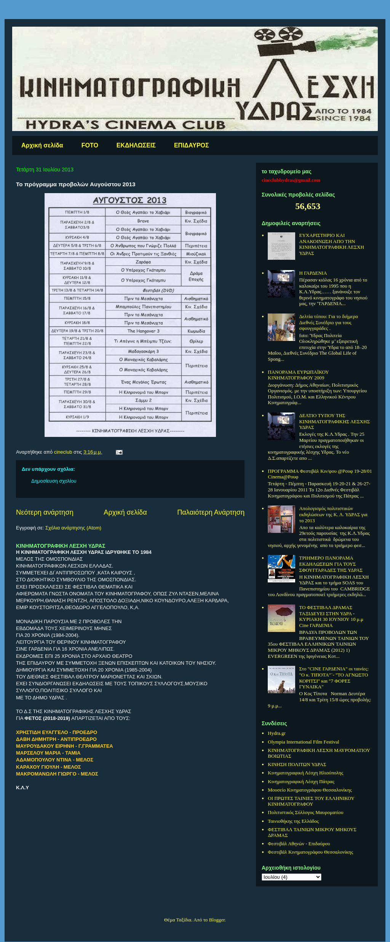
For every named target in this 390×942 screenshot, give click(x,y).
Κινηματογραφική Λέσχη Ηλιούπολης (305, 773)
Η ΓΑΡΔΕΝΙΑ (313, 273)
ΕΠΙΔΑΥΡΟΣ (191, 145)
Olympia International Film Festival (303, 742)
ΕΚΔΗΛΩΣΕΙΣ (136, 145)
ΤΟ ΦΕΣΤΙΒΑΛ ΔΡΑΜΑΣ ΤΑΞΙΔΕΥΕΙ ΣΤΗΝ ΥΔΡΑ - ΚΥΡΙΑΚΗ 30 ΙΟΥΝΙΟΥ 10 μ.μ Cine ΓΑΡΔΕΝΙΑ (331, 616)
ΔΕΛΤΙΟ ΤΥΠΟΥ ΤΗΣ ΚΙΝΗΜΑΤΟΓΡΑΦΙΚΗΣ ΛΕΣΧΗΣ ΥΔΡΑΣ (334, 421)
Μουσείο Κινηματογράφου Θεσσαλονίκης (310, 790)
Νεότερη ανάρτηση (45, 512)
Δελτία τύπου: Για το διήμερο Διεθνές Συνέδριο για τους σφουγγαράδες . (328, 322)
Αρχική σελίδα (42, 145)
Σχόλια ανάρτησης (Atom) (73, 528)
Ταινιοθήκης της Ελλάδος (293, 821)
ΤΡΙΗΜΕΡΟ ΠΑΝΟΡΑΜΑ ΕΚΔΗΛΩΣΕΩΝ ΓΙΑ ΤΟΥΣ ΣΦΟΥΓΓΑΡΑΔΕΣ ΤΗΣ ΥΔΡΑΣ (331, 564)
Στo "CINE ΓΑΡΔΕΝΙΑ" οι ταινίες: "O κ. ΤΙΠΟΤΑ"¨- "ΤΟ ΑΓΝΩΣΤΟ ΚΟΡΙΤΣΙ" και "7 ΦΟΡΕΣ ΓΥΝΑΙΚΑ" (334, 677)
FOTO (90, 145)
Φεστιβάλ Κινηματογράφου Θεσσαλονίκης (310, 852)
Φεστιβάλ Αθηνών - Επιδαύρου (299, 843)
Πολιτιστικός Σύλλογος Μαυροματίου (305, 812)
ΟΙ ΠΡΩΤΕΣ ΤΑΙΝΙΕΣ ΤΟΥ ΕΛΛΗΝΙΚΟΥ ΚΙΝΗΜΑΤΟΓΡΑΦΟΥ (311, 801)
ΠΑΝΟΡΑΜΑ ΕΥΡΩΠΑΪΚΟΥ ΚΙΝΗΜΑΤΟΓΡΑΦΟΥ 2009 (298, 375)
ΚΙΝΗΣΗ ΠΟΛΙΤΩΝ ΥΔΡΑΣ (297, 764)
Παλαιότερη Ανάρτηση (211, 512)
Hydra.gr (277, 733)
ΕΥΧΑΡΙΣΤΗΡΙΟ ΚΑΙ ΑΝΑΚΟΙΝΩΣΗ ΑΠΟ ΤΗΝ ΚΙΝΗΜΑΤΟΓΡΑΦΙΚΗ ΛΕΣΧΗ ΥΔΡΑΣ (331, 244)
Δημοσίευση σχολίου (54, 481)
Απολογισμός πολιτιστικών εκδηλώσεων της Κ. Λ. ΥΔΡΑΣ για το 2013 (333, 514)
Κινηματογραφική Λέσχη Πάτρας (301, 781)
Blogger (217, 920)
